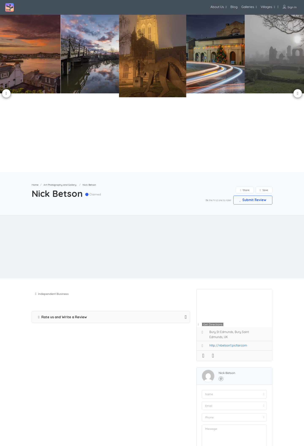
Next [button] (297, 54)
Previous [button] (6, 54)
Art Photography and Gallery (59, 106)
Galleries (247, 7)
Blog (234, 7)
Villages (266, 7)
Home (35, 106)
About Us (217, 7)
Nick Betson (227, 294)
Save (264, 111)
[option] (90, 54)
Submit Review (252, 121)
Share (244, 111)
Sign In (292, 7)
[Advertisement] (152, 168)
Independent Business (52, 215)
